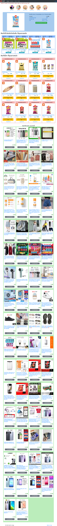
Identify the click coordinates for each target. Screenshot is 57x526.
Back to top (49, 525)
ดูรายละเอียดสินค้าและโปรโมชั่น (41, 22)
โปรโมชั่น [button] (11, 1)
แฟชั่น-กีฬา (18, 10)
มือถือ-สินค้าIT (12, 10)
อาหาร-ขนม (38, 10)
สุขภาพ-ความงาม (25, 10)
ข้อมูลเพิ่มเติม (8, 78)
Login (56, 1)
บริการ (16, 1)
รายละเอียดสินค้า (9, 147)
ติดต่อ (19, 1)
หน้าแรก (8, 1)
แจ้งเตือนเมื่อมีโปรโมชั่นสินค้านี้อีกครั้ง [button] (8, 76)
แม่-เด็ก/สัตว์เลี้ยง (45, 10)
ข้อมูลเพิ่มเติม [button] (8, 52)
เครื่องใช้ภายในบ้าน (32, 10)
